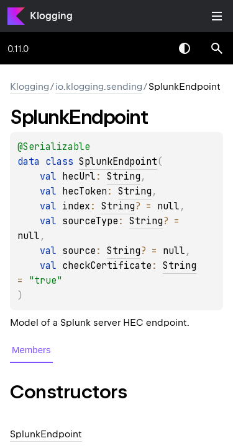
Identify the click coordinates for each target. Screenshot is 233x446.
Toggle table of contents (217, 16)
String (123, 176)
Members (31, 349)
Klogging (51, 16)
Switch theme (184, 48)
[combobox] (152, 48)
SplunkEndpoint (118, 161)
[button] (217, 48)
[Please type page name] (217, 48)
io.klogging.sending (98, 86)
